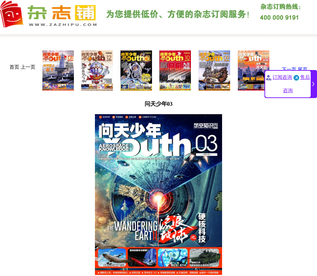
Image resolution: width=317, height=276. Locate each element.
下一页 (289, 69)
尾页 (303, 69)
